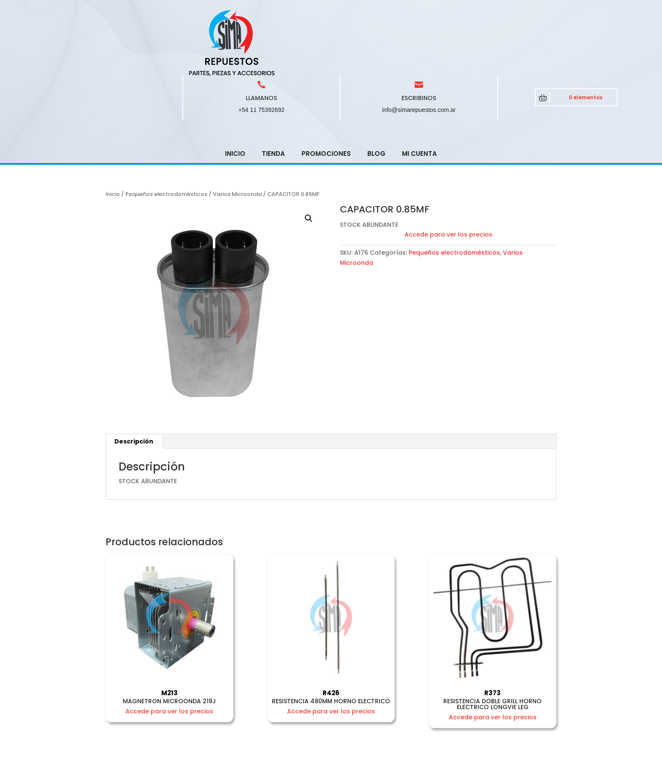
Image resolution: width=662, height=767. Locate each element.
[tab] (134, 381)
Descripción (133, 381)
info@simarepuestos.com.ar (419, 49)
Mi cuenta (419, 93)
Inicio (235, 93)
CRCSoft (260, 759)
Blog (376, 93)
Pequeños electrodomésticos (166, 134)
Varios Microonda (237, 134)
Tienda (273, 93)
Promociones (326, 93)
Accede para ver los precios (448, 174)
